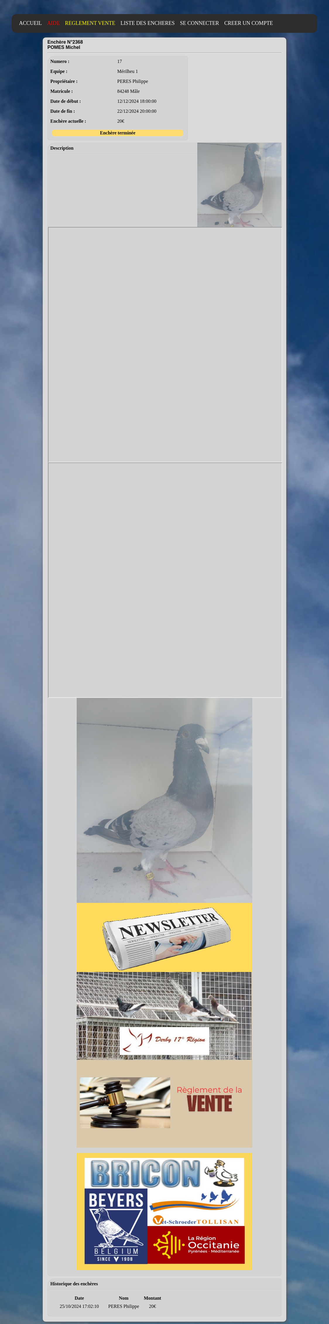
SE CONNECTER (199, 23)
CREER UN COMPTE (248, 23)
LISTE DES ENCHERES (148, 23)
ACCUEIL (30, 23)
